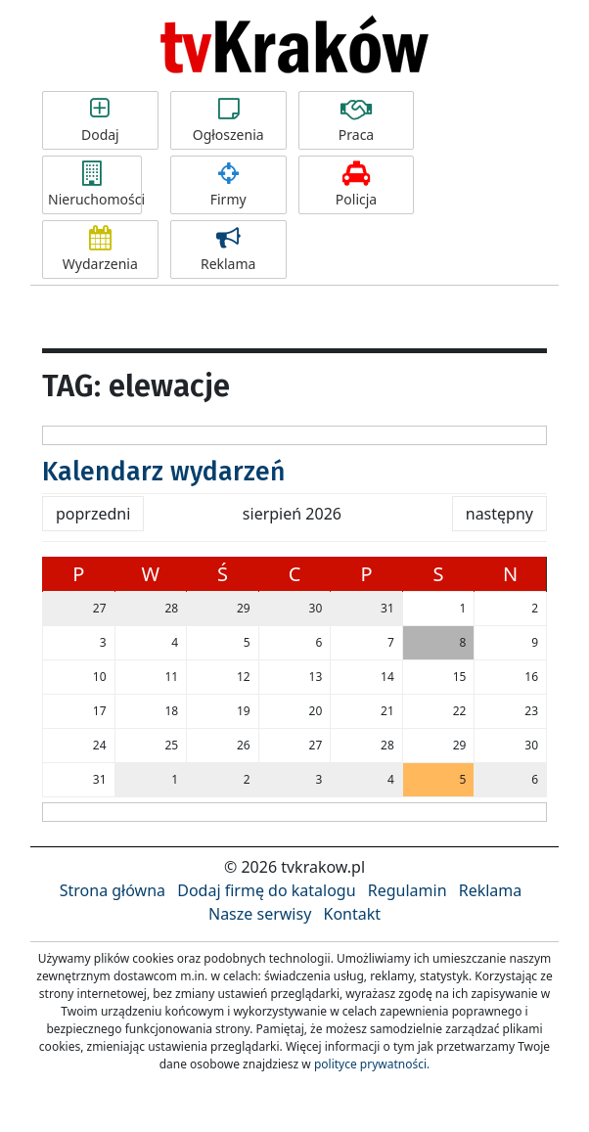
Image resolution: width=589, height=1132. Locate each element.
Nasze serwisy (259, 914)
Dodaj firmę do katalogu (266, 890)
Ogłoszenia (228, 120)
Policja (356, 184)
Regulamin (407, 890)
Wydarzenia (100, 249)
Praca (356, 120)
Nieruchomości (95, 184)
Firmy (228, 184)
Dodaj (100, 120)
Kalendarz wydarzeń (163, 471)
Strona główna (112, 890)
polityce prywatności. (372, 1064)
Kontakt (352, 914)
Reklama (228, 249)
